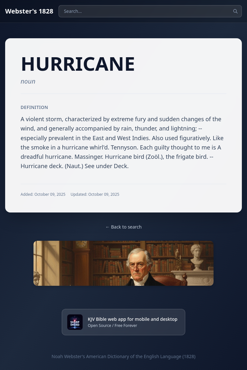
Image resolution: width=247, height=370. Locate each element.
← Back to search (123, 227)
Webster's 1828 (29, 11)
